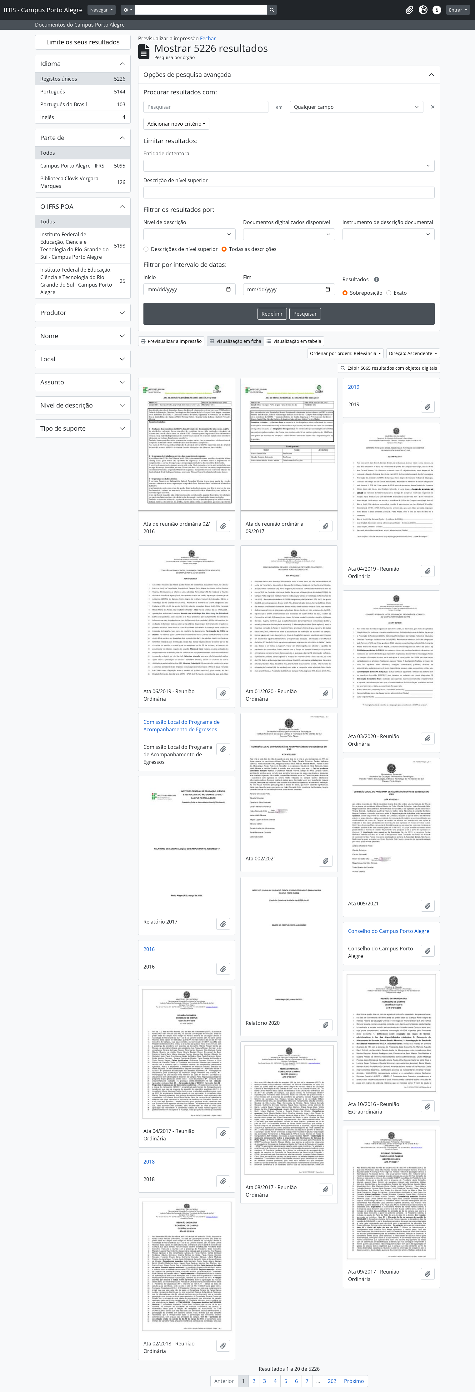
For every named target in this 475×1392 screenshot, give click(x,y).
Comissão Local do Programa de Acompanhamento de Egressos (181, 726)
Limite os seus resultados (83, 42)
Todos (47, 152)
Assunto (52, 382)
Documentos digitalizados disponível (286, 222)
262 (332, 1381)
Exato (400, 292)
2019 (353, 386)
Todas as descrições (253, 249)
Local (47, 359)
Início (149, 277)
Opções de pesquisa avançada (187, 74)
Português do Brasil (82, 106)
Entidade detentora (166, 153)
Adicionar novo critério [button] (175, 123)
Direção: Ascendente (411, 353)
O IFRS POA (56, 206)
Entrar (456, 10)
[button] (409, 10)
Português (82, 93)
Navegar (99, 10)
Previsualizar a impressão (171, 341)
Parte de (52, 137)
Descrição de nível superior (175, 180)
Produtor (53, 312)
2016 (149, 949)
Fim (247, 277)
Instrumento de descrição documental (387, 222)
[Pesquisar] (205, 107)
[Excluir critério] (433, 107)
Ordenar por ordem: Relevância (344, 353)
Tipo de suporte (63, 428)
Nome (49, 336)
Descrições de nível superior (184, 249)
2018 (149, 1161)
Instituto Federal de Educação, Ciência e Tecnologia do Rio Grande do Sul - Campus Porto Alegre (82, 245)
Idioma (50, 63)
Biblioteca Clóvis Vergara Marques (82, 182)
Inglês (82, 118)
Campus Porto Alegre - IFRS (82, 167)
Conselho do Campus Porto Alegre (388, 931)
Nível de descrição (66, 405)
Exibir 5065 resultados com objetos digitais (389, 368)
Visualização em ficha (235, 341)
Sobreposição (366, 292)
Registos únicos (82, 80)
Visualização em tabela (294, 341)
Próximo (354, 1381)
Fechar (208, 38)
